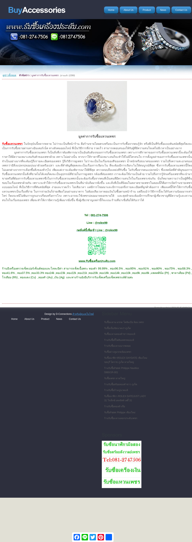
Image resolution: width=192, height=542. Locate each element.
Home (14, 319)
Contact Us (75, 319)
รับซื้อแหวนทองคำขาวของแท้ (119, 334)
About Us (29, 319)
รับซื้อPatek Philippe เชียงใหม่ (119, 412)
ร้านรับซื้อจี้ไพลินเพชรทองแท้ (119, 340)
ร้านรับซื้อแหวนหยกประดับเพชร (120, 418)
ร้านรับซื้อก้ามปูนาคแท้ (116, 390)
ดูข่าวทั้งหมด (9, 75)
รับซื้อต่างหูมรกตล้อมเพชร (117, 352)
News (59, 319)
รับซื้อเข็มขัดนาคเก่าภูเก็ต (117, 328)
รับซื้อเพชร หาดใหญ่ (114, 378)
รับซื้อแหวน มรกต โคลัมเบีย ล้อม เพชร (124, 322)
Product (45, 319)
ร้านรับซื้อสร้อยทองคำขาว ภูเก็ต (120, 384)
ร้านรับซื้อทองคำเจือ (114, 406)
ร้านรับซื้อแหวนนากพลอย (117, 345)
